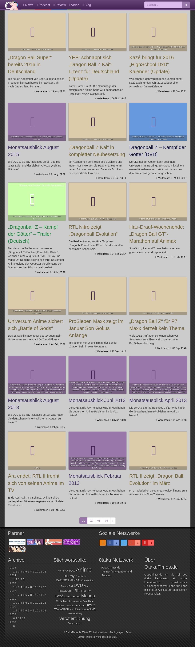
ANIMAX (70, 570)
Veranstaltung (75, 613)
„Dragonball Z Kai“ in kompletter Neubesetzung (97, 122)
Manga (88, 595)
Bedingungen (116, 632)
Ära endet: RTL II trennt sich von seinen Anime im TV (37, 451)
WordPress (101, 637)
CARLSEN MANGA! (68, 580)
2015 (13, 567)
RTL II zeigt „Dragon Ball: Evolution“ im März (158, 451)
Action (61, 571)
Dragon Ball (67, 586)
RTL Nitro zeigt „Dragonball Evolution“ (97, 202)
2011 (13, 598)
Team (129, 632)
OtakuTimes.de (11, 5)
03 (98, 520)
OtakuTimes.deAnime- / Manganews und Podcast (117, 571)
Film (77, 590)
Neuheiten (77, 601)
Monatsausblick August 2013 (37, 375)
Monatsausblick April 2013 (158, 375)
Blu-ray (69, 576)
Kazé (59, 596)
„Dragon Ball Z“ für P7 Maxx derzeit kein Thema (158, 296)
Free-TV (86, 590)
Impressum (102, 632)
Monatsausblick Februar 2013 (97, 451)
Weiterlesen (41, 91)
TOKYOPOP (61, 609)
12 (44, 571)
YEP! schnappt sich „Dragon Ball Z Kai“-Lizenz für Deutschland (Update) (97, 32)
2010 (13, 606)
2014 (13, 575)
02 (91, 520)
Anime (84, 569)
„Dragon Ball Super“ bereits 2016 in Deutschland (37, 32)
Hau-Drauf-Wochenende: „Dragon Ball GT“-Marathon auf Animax (158, 202)
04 (106, 520)
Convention (87, 580)
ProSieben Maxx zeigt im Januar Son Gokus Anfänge (97, 296)
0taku (114, 637)
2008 (13, 622)
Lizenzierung (72, 596)
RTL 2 (91, 605)
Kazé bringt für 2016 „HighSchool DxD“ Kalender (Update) (158, 32)
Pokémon (70, 605)
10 (36, 571)
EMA (86, 586)
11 (40, 571)
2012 (13, 590)
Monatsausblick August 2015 (37, 122)
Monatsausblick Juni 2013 (97, 375)
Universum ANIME (84, 609)
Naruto (67, 601)
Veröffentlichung (74, 618)
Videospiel (74, 623)
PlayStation (60, 605)
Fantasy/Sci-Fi (66, 591)
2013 (13, 583)
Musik (59, 601)
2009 (13, 614)
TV (71, 609)
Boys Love (81, 576)
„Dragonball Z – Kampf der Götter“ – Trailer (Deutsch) (33, 234)
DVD (78, 585)
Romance (81, 605)
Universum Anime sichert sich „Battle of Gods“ (37, 296)
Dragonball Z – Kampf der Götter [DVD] (158, 122)
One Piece (88, 601)
